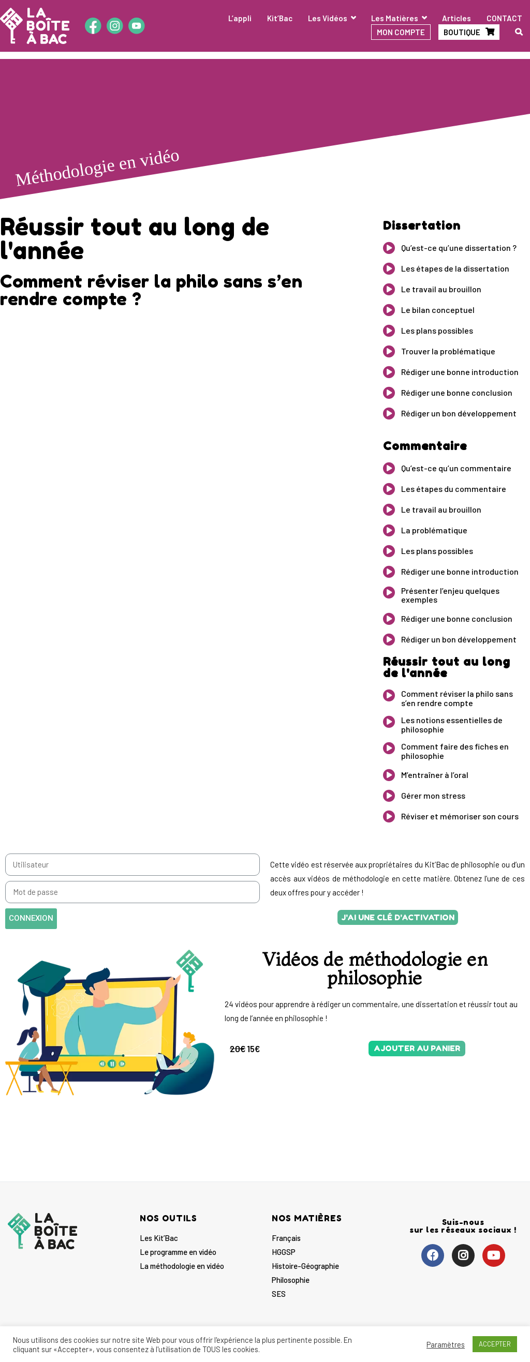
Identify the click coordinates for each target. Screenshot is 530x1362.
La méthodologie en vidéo (182, 1265)
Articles (456, 18)
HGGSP (284, 1251)
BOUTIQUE (462, 32)
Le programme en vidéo (178, 1251)
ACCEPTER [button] (495, 1344)
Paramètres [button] (445, 1344)
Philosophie (291, 1279)
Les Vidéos (327, 18)
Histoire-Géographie (305, 1265)
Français (286, 1238)
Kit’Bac (279, 18)
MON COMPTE (401, 32)
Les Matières (394, 18)
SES (279, 1293)
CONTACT (504, 18)
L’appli (240, 18)
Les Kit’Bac (159, 1238)
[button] (397, 917)
